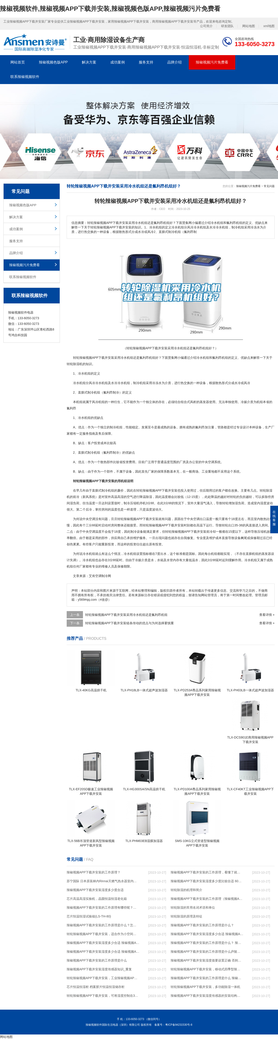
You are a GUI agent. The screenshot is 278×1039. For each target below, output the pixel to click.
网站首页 (17, 62)
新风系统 (88, 497)
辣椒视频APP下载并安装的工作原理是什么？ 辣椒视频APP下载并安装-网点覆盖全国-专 (207, 943)
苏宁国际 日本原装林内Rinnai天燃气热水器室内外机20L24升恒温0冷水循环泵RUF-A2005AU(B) (103, 881)
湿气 (203, 503)
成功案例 (117, 62)
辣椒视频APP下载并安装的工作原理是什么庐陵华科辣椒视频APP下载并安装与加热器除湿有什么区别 (207, 951)
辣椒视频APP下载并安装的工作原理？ (93, 872)
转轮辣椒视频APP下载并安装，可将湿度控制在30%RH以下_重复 (103, 995)
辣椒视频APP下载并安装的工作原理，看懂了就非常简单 (207, 872)
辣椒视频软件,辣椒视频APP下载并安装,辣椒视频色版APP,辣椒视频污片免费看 (110, 8)
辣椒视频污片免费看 (212, 62)
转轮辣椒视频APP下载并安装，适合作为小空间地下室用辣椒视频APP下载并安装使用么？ (103, 934)
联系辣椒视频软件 (24, 77)
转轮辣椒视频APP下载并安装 (156, 490)
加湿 (235, 503)
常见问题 (269, 186)
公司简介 (206, 26)
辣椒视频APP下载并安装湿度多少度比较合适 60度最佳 (207, 881)
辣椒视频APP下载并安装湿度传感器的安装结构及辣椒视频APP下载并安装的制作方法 (207, 995)
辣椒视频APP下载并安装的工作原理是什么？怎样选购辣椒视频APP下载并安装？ (103, 925)
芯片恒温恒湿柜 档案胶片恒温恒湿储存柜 (96, 987)
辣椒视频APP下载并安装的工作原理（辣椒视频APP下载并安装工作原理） (207, 899)
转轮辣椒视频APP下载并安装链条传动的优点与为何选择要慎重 (129, 623)
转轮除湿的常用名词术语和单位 (193, 907)
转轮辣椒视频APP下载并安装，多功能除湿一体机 (205, 987)
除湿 (76, 364)
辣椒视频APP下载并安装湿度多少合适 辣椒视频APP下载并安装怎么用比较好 (103, 943)
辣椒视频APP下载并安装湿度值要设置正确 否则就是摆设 (207, 960)
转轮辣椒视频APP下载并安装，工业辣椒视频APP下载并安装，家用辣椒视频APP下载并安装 (103, 978)
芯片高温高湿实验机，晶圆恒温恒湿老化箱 (97, 899)
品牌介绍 (174, 62)
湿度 (263, 503)
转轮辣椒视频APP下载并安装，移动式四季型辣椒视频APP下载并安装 (207, 969)
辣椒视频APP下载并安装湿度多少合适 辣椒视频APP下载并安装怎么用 (103, 951)
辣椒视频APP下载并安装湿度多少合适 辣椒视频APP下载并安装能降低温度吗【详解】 (207, 934)
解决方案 (89, 62)
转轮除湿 (266, 490)
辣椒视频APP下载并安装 (96, 357)
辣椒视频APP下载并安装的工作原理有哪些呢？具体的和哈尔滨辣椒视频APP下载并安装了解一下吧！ (103, 907)
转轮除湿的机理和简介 (186, 890)
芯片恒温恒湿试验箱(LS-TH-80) (89, 916)
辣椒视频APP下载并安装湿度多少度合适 (95, 890)
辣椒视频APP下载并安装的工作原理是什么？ (202, 925)
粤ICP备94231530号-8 (178, 1024)
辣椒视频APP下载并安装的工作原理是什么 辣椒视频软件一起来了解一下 (207, 978)
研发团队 (227, 26)
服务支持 (146, 62)
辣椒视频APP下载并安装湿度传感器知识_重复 (99, 969)
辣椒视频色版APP (53, 62)
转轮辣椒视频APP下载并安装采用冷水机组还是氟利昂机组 (126, 615)
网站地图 (248, 26)
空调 (211, 462)
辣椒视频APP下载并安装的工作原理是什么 (97, 960)
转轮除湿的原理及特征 (186, 916)
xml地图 (269, 26)
